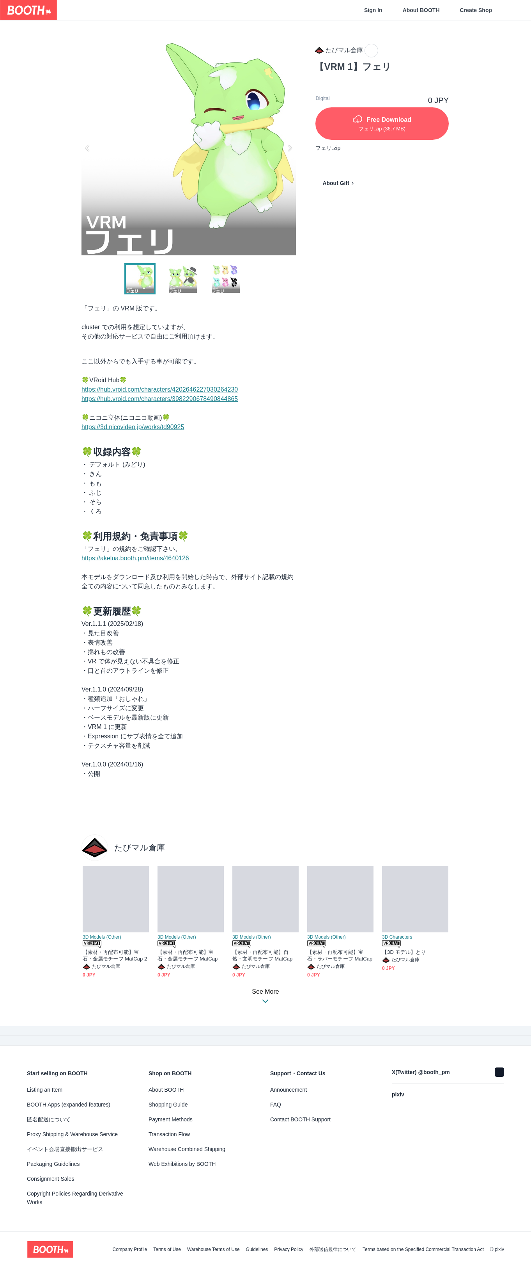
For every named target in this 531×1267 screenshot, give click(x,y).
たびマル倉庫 (139, 847)
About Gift (335, 183)
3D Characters (397, 937)
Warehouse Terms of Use (213, 1249)
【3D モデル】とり (404, 952)
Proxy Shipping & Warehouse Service (72, 1134)
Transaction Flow (169, 1134)
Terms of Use (167, 1249)
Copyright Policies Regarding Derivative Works (75, 1197)
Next (289, 148)
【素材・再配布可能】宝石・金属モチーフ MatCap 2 (115, 955)
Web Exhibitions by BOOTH (182, 1164)
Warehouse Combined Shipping (187, 1149)
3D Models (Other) (102, 937)
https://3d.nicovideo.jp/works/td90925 (132, 427)
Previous (87, 148)
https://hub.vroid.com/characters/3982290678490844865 (159, 399)
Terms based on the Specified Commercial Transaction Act (423, 1249)
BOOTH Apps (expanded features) (68, 1104)
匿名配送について (49, 1119)
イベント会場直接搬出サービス (65, 1149)
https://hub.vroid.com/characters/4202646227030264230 (159, 389)
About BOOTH (421, 10)
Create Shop (476, 10)
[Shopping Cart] (512, 10)
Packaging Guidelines (53, 1164)
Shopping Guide (168, 1104)
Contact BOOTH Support (300, 1119)
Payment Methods (171, 1119)
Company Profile (129, 1249)
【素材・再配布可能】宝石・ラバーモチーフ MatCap (339, 955)
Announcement (288, 1090)
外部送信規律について (333, 1249)
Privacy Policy (288, 1249)
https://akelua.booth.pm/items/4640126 (135, 558)
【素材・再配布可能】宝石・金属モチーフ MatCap (188, 955)
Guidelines (257, 1249)
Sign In (373, 10)
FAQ (275, 1104)
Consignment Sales (50, 1179)
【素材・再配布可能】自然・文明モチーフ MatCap (262, 955)
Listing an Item (44, 1090)
